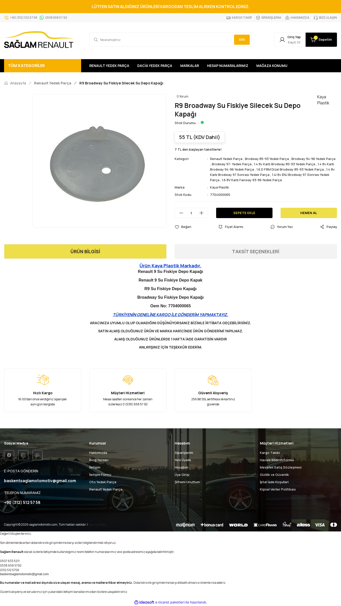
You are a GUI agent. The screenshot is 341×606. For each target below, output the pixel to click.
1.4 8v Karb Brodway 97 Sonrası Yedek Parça (257, 174)
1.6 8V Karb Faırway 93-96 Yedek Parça (275, 180)
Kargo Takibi (270, 452)
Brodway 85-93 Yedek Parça (268, 158)
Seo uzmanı (97, 524)
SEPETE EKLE (244, 213)
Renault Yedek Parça (226, 158)
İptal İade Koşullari (274, 482)
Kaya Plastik (220, 187)
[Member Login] (287, 39)
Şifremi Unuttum (187, 482)
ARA (241, 39)
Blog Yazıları (98, 460)
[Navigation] (42, 65)
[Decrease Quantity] (179, 213)
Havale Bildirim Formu (277, 460)
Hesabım (181, 467)
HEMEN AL (308, 213)
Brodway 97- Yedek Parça (242, 164)
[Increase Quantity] (203, 213)
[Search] (170, 40)
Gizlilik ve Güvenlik (274, 474)
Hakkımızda (98, 452)
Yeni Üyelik (183, 460)
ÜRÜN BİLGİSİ (85, 251)
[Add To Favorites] (183, 226)
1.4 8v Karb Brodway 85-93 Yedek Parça (296, 164)
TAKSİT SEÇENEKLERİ (255, 251)
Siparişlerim (184, 452)
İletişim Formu (100, 474)
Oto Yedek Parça (102, 482)
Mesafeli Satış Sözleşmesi (281, 467)
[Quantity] (191, 213)
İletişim (94, 467)
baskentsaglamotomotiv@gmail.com (24, 574)
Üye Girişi (182, 474)
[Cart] (320, 39)
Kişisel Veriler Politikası (278, 489)
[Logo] (38, 39)
